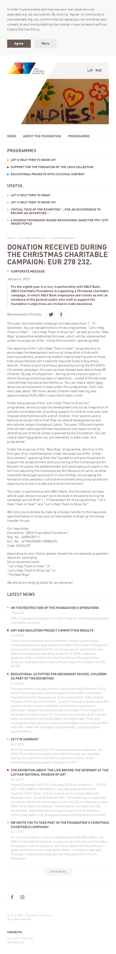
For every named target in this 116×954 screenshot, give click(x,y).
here (99, 382)
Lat (90, 70)
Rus (98, 70)
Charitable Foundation (32, 238)
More (45, 43)
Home (11, 238)
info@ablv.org (15, 942)
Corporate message (61, 238)
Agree (19, 43)
